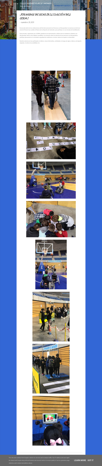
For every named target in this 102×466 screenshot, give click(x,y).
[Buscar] (84, 4)
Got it (91, 460)
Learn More (80, 460)
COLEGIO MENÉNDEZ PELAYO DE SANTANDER (35, 4)
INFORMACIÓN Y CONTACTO (62, 6)
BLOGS (74, 6)
